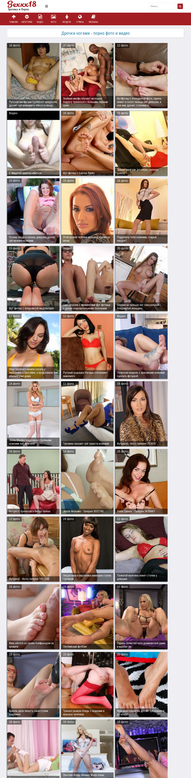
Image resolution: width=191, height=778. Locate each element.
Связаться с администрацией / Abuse (29, 752)
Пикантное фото (25, 6)
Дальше (176, 727)
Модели (66, 18)
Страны (80, 18)
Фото (53, 18)
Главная (13, 18)
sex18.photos (45, 755)
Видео (40, 18)
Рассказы (93, 18)
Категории (27, 18)
